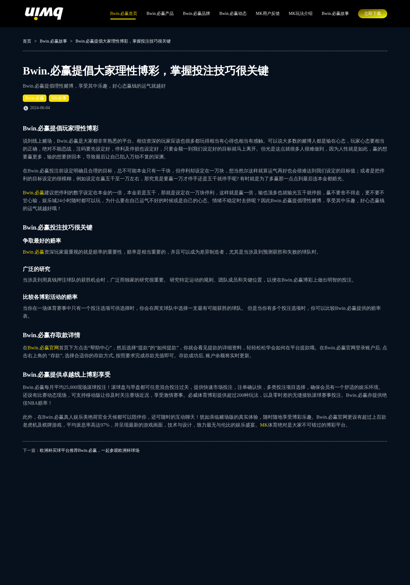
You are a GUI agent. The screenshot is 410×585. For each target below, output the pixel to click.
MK (264, 425)
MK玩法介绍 (301, 13)
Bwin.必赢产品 (160, 13)
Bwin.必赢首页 (124, 13)
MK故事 (59, 98)
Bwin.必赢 (34, 98)
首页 (27, 41)
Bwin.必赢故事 (335, 13)
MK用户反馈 (268, 13)
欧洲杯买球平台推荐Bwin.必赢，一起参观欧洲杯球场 (89, 450)
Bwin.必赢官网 (43, 347)
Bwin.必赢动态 (233, 13)
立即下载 (372, 13)
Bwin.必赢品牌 (196, 13)
